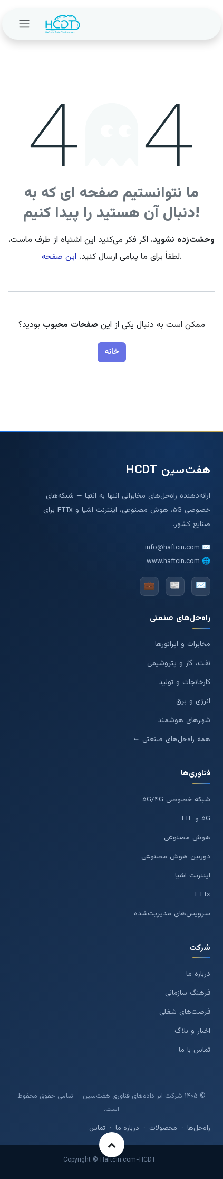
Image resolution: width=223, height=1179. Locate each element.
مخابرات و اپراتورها (182, 644)
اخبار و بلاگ (192, 1030)
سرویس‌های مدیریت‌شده (172, 913)
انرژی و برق (193, 701)
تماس (97, 1128)
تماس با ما (194, 1049)
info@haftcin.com (172, 547)
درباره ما (198, 973)
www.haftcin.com (173, 561)
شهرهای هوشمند (184, 720)
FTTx (202, 894)
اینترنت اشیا (192, 875)
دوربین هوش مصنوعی (175, 856)
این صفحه (59, 257)
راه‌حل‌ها (198, 1128)
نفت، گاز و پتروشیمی (178, 663)
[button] (111, 1144)
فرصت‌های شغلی (184, 1011)
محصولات (163, 1128)
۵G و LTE (196, 818)
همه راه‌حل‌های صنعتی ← (172, 739)
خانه (111, 352)
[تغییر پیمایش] (24, 24)
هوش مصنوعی (187, 837)
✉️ (201, 586)
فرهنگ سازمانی (187, 992)
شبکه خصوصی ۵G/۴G (176, 799)
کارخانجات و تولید (184, 682)
